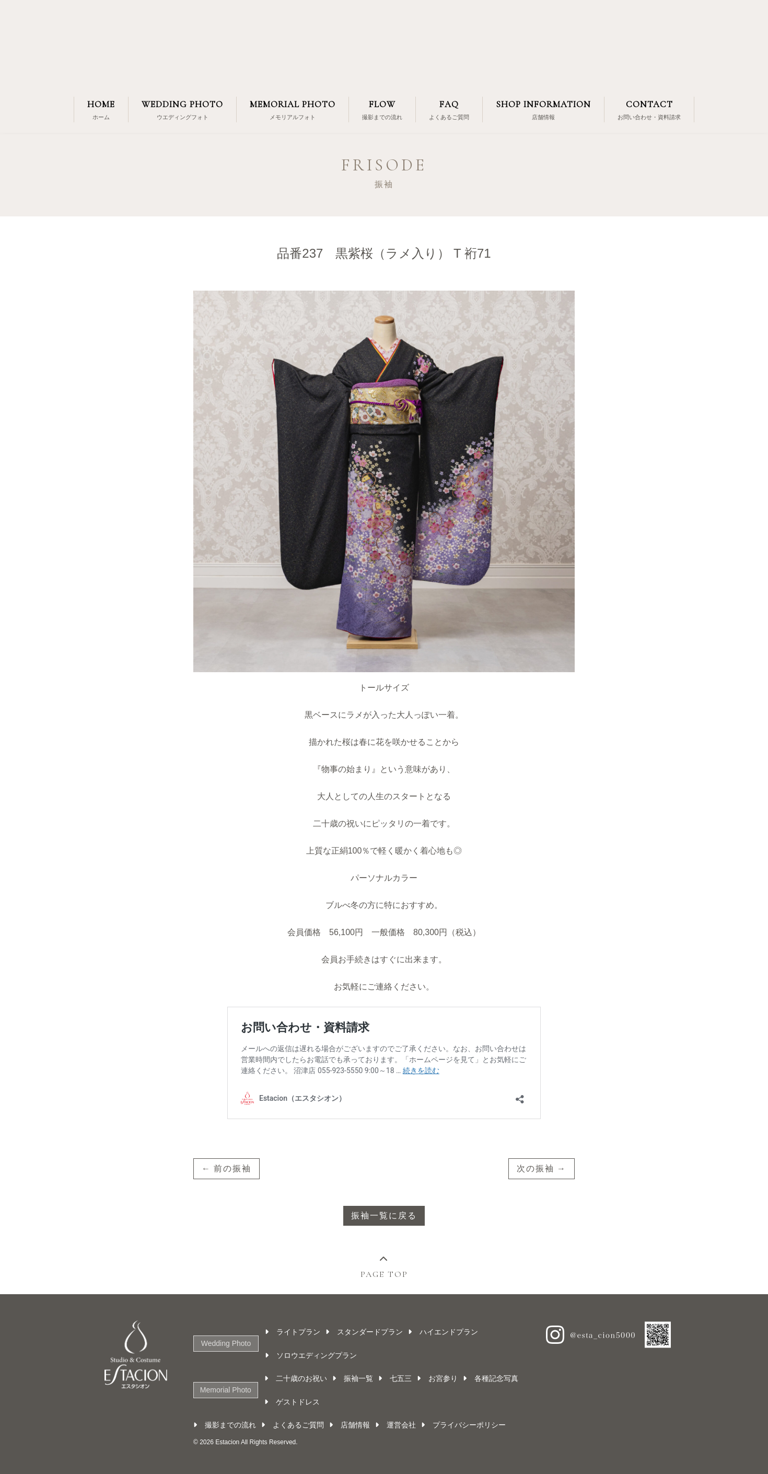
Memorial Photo (225, 1390)
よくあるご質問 (449, 108)
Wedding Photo (225, 1343)
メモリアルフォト (292, 108)
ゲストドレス (299, 1402)
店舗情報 (543, 108)
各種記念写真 (497, 1378)
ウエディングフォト (182, 108)
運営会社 (401, 1425)
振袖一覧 (359, 1378)
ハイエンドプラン (450, 1332)
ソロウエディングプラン (317, 1355)
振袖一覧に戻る (384, 1215)
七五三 (402, 1378)
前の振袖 (232, 1168)
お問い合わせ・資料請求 (649, 108)
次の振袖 (535, 1168)
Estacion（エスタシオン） (384, 44)
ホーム (101, 108)
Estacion (227, 1442)
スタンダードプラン (371, 1332)
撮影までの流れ (382, 108)
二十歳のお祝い (302, 1378)
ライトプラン (299, 1332)
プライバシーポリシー (469, 1425)
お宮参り (444, 1378)
